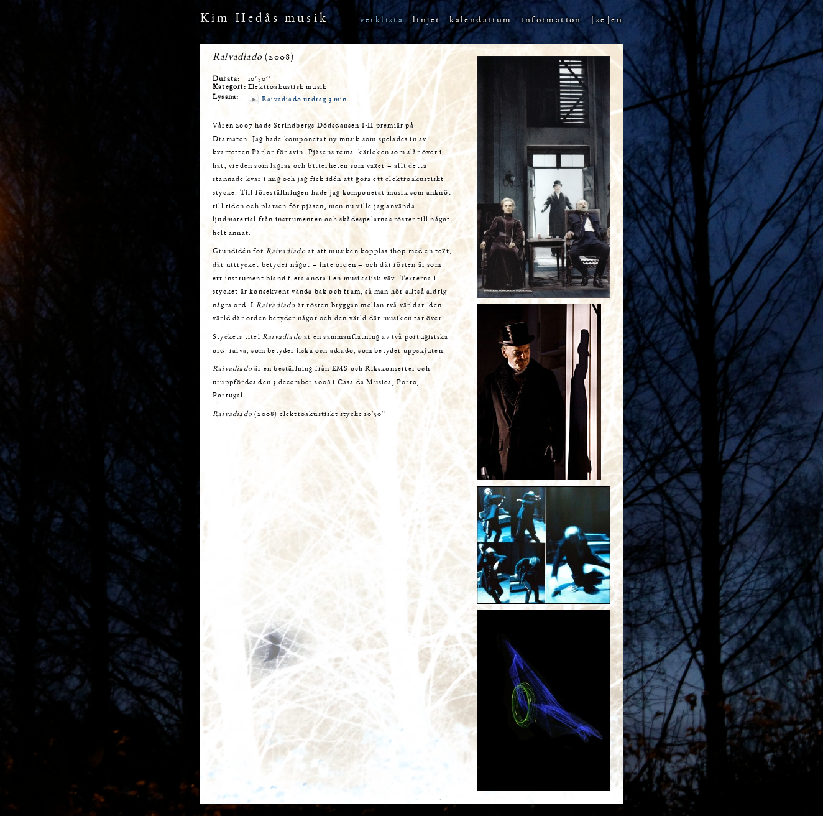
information (551, 20)
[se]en (607, 20)
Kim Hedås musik (264, 19)
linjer (426, 20)
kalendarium (480, 20)
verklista (382, 20)
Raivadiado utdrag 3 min (304, 99)
